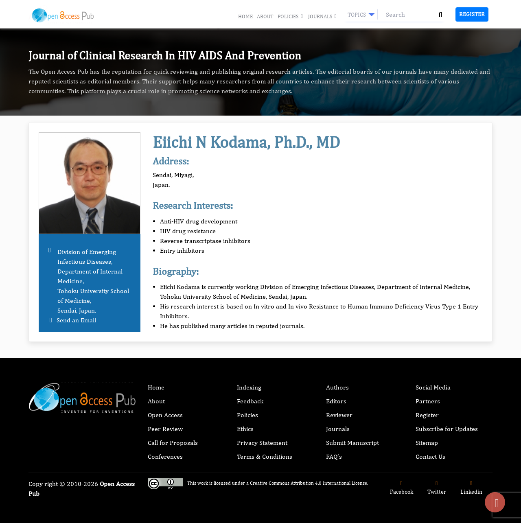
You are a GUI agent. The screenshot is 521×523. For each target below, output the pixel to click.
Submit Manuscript (352, 442)
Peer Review (165, 429)
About (265, 16)
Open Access (165, 415)
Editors (336, 401)
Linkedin (471, 488)
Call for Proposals (173, 442)
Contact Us (430, 456)
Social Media (433, 387)
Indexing (249, 387)
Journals (322, 16)
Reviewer (339, 415)
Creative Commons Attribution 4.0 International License (308, 483)
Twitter (436, 488)
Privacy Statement (262, 442)
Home (245, 16)
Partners (428, 401)
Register (472, 14)
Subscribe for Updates (447, 429)
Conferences (165, 456)
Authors (337, 387)
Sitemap (427, 442)
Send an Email (76, 320)
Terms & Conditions (264, 456)
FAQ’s (334, 456)
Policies (291, 16)
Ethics (245, 429)
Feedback (250, 401)
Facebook (401, 488)
